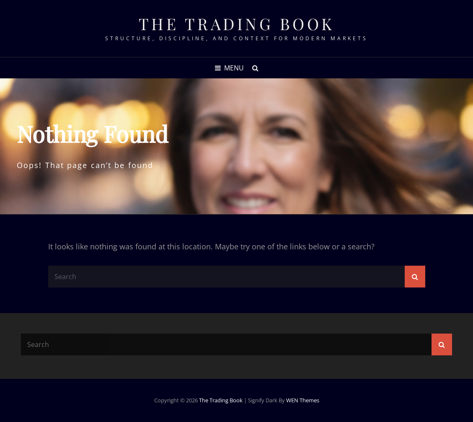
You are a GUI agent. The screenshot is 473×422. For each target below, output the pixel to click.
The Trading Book (237, 23)
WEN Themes (302, 400)
